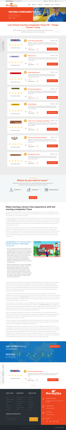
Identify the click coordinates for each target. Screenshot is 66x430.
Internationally (51, 189)
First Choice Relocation (35, 40)
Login (46, 1)
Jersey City (51, 355)
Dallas (44, 355)
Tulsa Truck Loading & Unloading (39, 121)
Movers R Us (32, 55)
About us (34, 4)
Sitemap (62, 427)
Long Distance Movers (21, 397)
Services (40, 4)
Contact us (8, 405)
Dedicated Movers (34, 72)
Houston (29, 355)
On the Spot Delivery (34, 89)
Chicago (30, 353)
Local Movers (19, 399)
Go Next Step (33, 197)
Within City (15, 190)
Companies (47, 4)
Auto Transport (20, 403)
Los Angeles (46, 353)
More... (18, 409)
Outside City (32, 190)
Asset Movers (32, 104)
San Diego (22, 355)
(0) (13, 47)
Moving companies (20, 407)
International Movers (21, 401)
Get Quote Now (14, 15)
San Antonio (54, 353)
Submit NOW (34, 419)
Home (29, 4)
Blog (52, 4)
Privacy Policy (57, 427)
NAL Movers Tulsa (34, 154)
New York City (22, 353)
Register (51, 1)
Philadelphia (36, 355)
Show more (57, 31)
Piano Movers (19, 405)
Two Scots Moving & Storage (37, 137)
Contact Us (57, 4)
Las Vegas (38, 353)
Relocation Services (10, 399)
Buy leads (8, 409)
